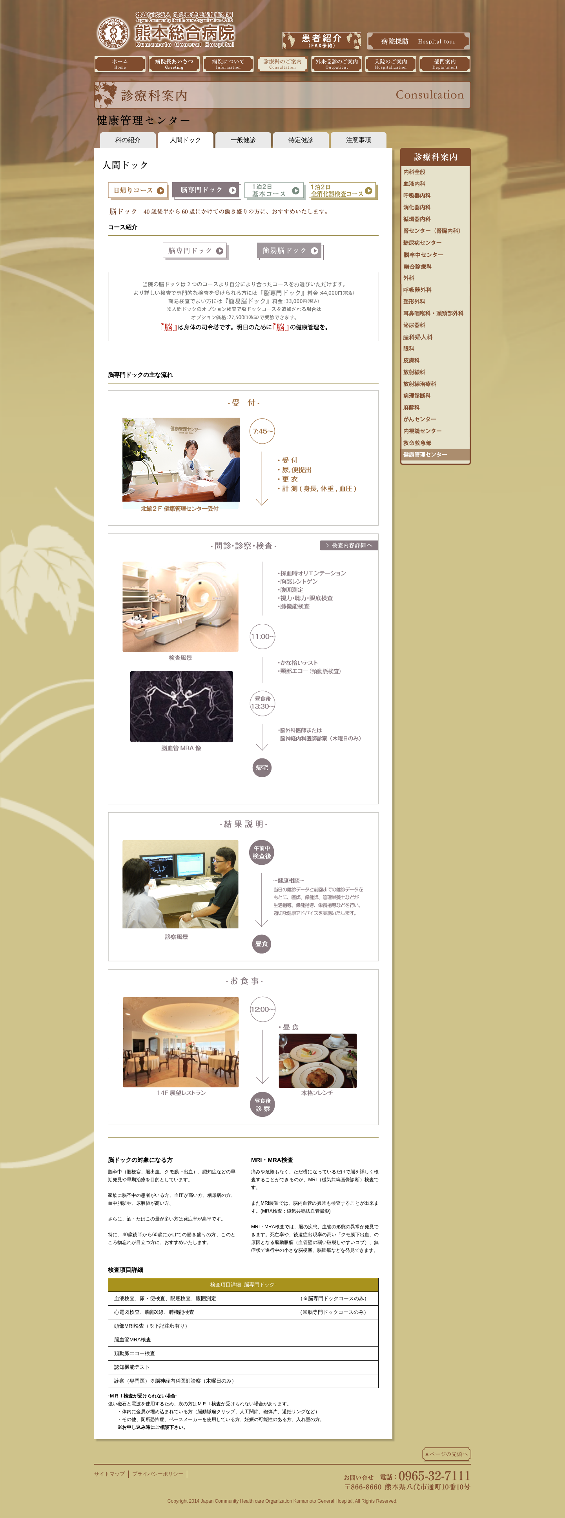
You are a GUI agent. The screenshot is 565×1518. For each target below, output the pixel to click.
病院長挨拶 (174, 64)
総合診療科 (435, 264)
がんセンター (435, 417)
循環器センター (435, 217)
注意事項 (358, 140)
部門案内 (445, 64)
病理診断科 (435, 394)
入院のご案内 (391, 64)
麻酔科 (435, 405)
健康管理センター (435, 453)
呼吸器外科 (435, 288)
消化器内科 (435, 205)
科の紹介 (127, 140)
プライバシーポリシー (157, 1474)
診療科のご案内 (282, 64)
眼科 (435, 347)
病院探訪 (418, 40)
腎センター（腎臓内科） (435, 229)
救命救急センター (435, 441)
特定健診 (300, 140)
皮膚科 (435, 358)
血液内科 (435, 182)
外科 (435, 276)
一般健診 (243, 140)
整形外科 (435, 299)
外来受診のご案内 (337, 64)
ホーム (120, 64)
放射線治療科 (435, 382)
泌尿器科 (435, 323)
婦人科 (435, 335)
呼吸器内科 (435, 193)
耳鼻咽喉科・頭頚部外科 (435, 311)
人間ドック (185, 140)
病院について (228, 64)
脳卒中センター (435, 252)
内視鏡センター (435, 429)
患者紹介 (321, 40)
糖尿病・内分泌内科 (435, 241)
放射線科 (435, 370)
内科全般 (435, 170)
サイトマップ (109, 1474)
